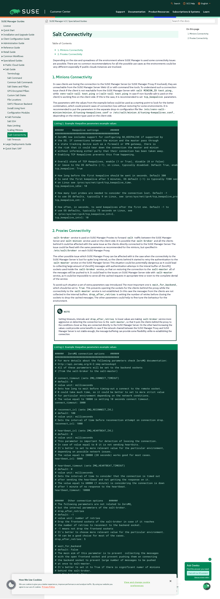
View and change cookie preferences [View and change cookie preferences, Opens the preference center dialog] (137, 584)
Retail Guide (9, 52)
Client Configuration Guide (16, 39)
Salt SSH (11, 121)
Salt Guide (10, 69)
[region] (94, 584)
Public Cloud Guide (14, 65)
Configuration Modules (18, 112)
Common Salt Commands (20, 82)
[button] (11, 584)
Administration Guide (13, 43)
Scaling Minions (15, 130)
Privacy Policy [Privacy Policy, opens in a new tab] (48, 587)
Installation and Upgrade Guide (18, 34)
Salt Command (14, 78)
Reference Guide (11, 47)
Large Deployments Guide (18, 144)
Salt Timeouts (14, 139)
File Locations (14, 99)
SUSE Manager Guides (12, 21)
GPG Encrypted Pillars (18, 91)
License (7, 26)
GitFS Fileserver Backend (19, 104)
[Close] (170, 581)
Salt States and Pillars (18, 86)
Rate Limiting (13, 125)
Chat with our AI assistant (198, 573)
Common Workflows (13, 56)
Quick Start (8, 30)
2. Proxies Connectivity (198, 38)
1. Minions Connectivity (198, 34)
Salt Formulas (14, 117)
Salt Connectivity (17, 134)
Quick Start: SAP (13, 148)
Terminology (13, 73)
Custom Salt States (16, 95)
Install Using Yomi (16, 108)
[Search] (193, 21)
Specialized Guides (12, 60)
